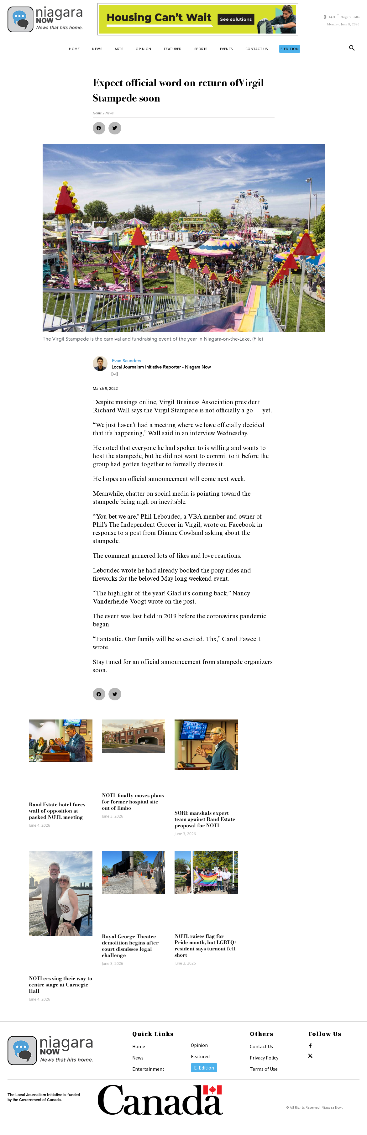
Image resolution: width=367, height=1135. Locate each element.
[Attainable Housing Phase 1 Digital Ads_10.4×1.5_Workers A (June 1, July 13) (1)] (197, 19)
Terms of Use (264, 1069)
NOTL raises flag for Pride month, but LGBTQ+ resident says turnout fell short (206, 945)
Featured (200, 1056)
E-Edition (204, 1067)
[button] (351, 49)
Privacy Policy (264, 1057)
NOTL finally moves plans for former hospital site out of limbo (133, 802)
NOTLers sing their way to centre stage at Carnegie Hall (60, 985)
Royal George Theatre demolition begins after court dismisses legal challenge (130, 946)
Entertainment (148, 1069)
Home (138, 1046)
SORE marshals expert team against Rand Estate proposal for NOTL (205, 819)
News (138, 1057)
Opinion (199, 1045)
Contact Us (261, 1046)
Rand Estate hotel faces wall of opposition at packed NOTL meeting (57, 811)
